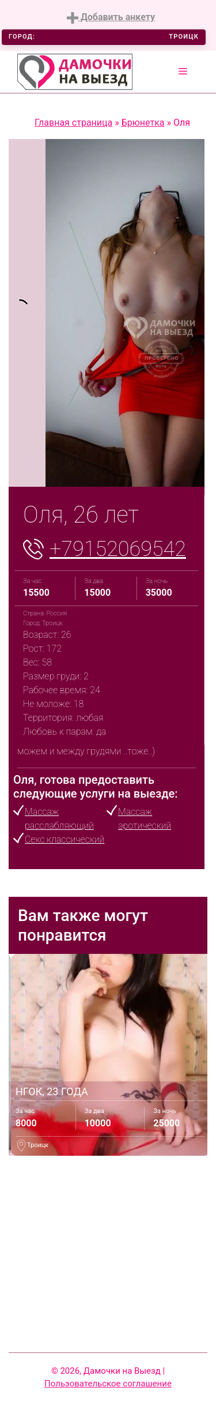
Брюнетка (143, 122)
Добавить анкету (111, 18)
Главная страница (73, 122)
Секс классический (64, 839)
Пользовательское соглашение (108, 1383)
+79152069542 (118, 549)
